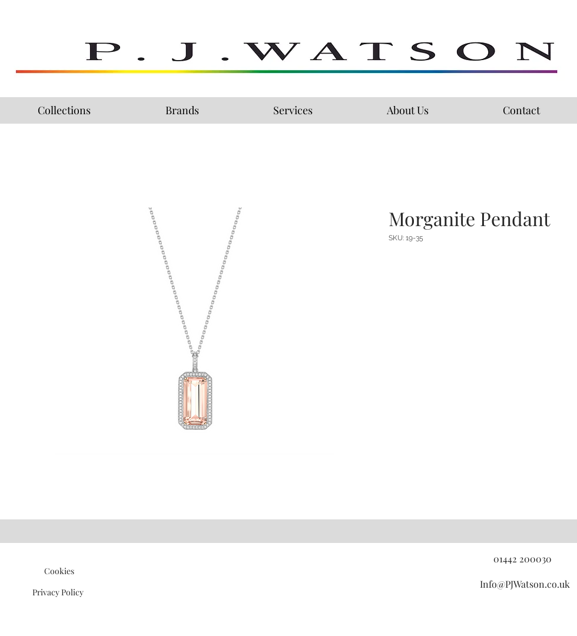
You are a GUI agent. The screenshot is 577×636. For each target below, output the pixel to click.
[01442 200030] (522, 559)
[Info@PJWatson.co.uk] (524, 584)
